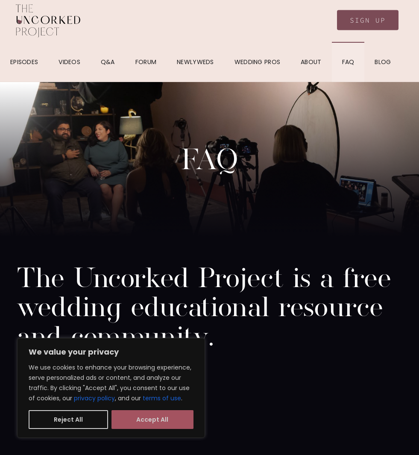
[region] (111, 388)
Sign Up (368, 20)
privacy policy (94, 398)
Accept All (152, 419)
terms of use (162, 398)
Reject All (68, 419)
